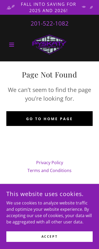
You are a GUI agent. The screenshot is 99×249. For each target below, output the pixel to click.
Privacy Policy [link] (49, 162)
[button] (12, 44)
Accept (49, 243)
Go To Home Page (49, 118)
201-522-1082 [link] (50, 23)
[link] (49, 44)
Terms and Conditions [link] (49, 170)
